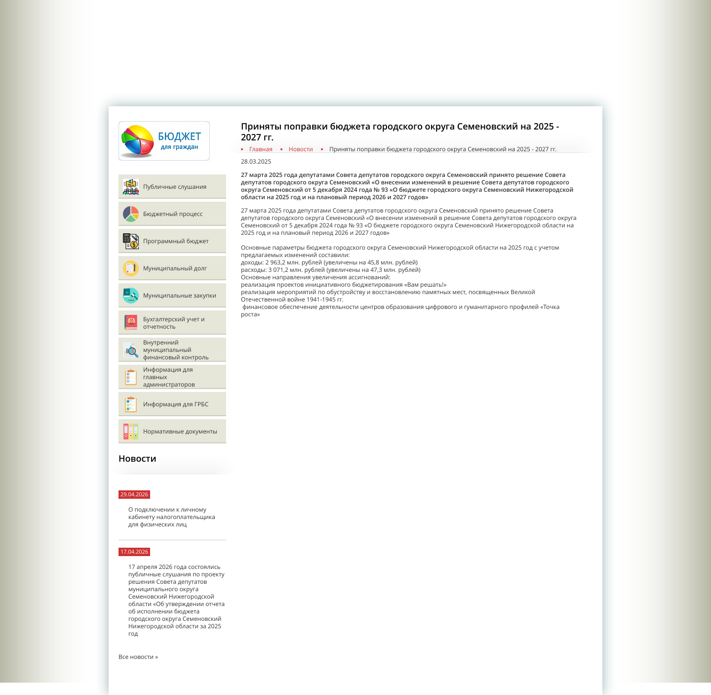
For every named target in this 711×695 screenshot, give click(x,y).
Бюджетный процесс (172, 214)
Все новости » (138, 656)
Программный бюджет (176, 241)
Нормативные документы (180, 431)
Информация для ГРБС (175, 404)
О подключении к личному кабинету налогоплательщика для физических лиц (171, 516)
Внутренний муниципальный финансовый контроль (176, 349)
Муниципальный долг (175, 268)
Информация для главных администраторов (169, 377)
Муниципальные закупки (179, 295)
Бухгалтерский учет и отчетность (174, 323)
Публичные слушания (174, 186)
